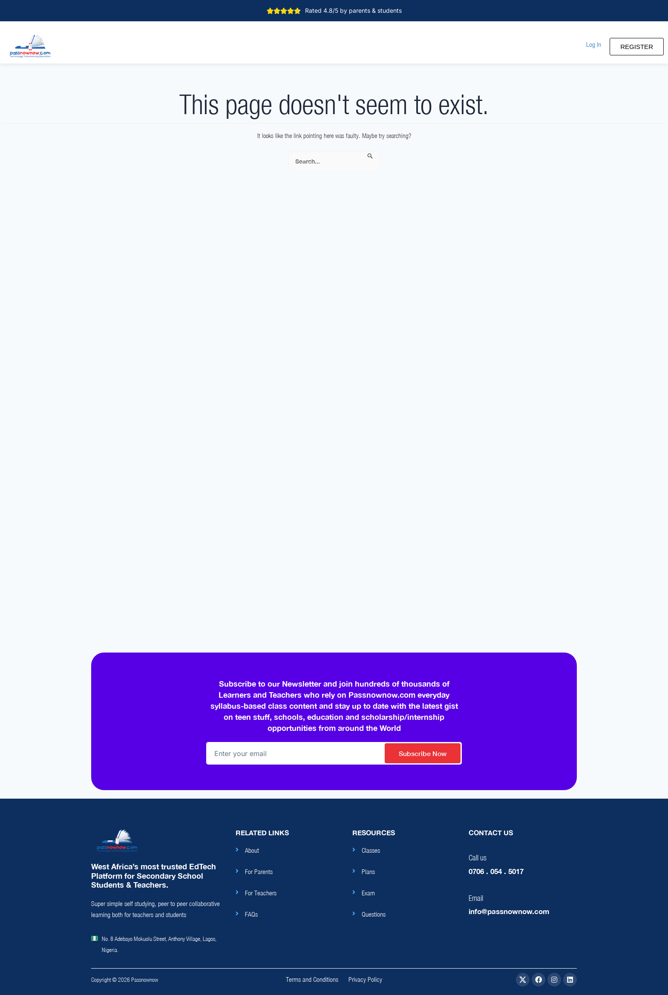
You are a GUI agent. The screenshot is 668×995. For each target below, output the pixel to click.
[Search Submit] (370, 156)
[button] (593, 44)
